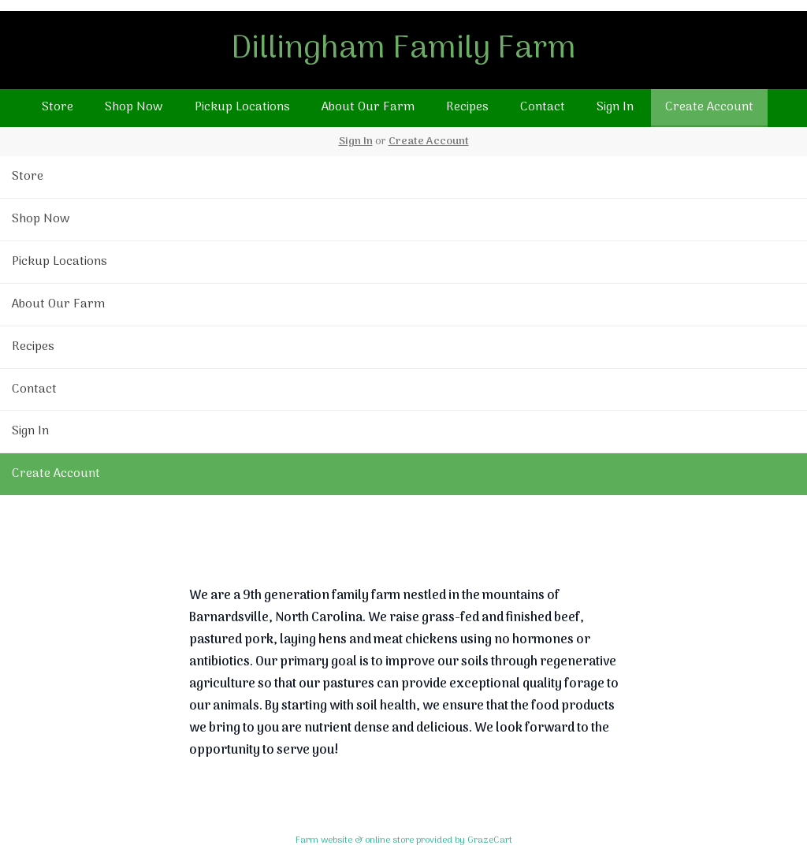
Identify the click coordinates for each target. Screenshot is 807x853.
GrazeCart (489, 840)
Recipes (467, 107)
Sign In (615, 107)
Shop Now (134, 107)
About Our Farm (368, 107)
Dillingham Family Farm (403, 49)
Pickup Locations (242, 107)
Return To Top (403, 517)
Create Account (709, 107)
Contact (542, 107)
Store (57, 107)
